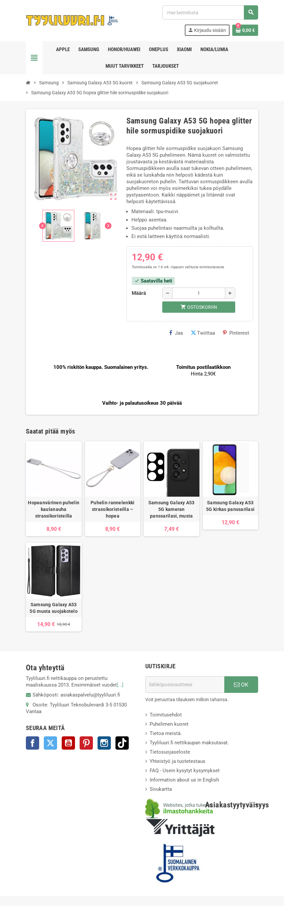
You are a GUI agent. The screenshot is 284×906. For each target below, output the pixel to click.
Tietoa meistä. (166, 733)
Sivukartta (161, 789)
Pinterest (236, 333)
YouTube (68, 743)
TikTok (122, 743)
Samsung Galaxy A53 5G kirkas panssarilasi (230, 506)
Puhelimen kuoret (169, 724)
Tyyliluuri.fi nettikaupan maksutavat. (189, 743)
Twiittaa (203, 333)
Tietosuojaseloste (170, 752)
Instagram (104, 743)
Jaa (176, 333)
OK (241, 684)
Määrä (139, 293)
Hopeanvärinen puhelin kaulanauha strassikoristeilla (53, 509)
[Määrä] (198, 293)
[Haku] (210, 12)
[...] (120, 685)
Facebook (32, 743)
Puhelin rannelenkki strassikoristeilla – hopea (112, 509)
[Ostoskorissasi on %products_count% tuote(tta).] (245, 30)
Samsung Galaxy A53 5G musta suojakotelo (54, 608)
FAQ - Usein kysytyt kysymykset (185, 771)
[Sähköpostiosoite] (184, 684)
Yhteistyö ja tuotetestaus (177, 761)
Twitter (50, 743)
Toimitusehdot (166, 715)
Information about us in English (184, 780)
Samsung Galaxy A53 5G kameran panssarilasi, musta (171, 509)
